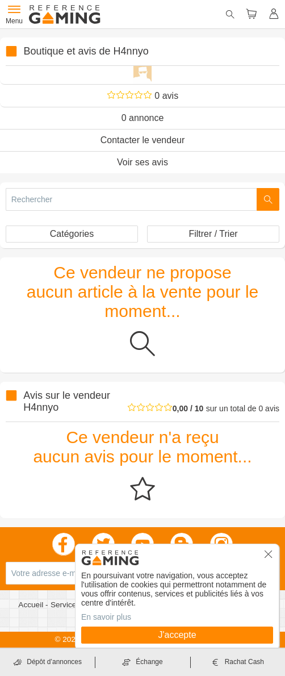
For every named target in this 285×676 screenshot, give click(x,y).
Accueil (31, 604)
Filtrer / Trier (212, 234)
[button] (268, 558)
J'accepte (177, 635)
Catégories (72, 234)
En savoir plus (106, 616)
